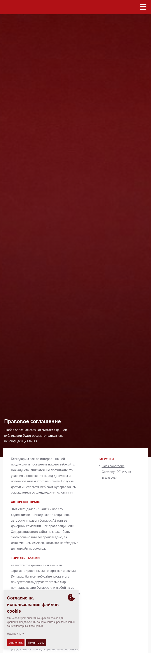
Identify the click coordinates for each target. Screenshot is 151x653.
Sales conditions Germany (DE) (117, 471)
